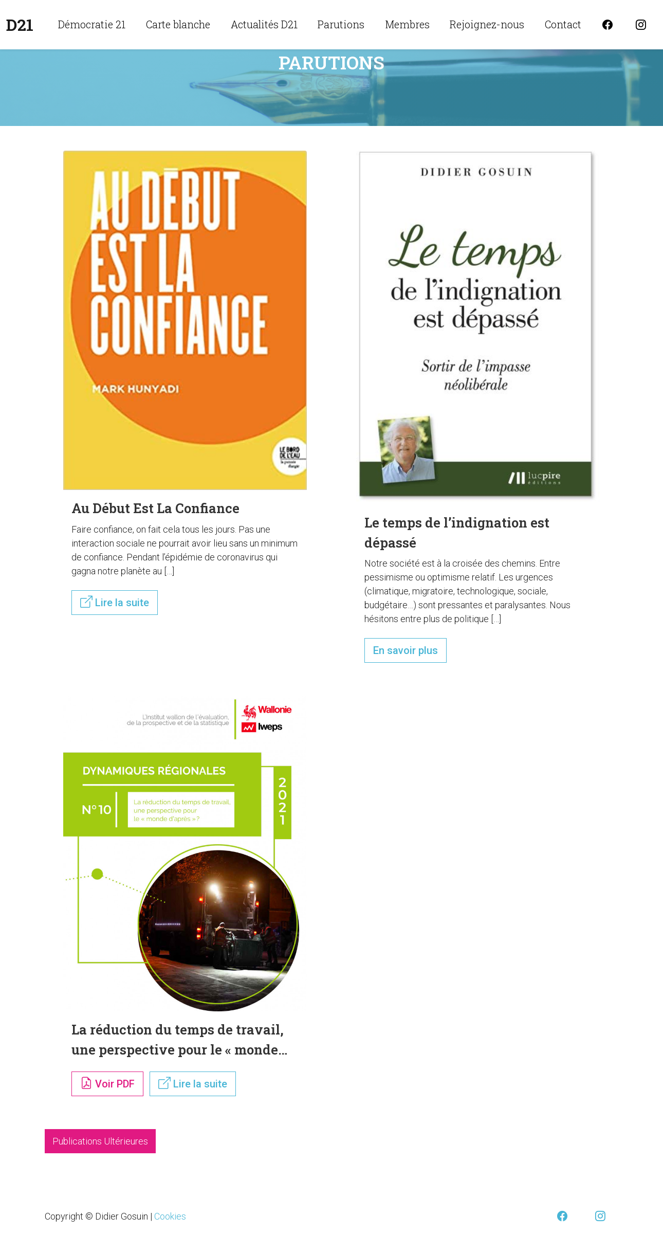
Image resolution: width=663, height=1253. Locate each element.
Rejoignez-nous (487, 24)
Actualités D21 (264, 24)
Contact (563, 24)
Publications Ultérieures (100, 1141)
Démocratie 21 (91, 24)
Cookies (170, 1216)
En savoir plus (405, 650)
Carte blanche (178, 24)
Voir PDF (107, 1083)
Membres (407, 24)
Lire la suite (114, 602)
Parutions (341, 24)
